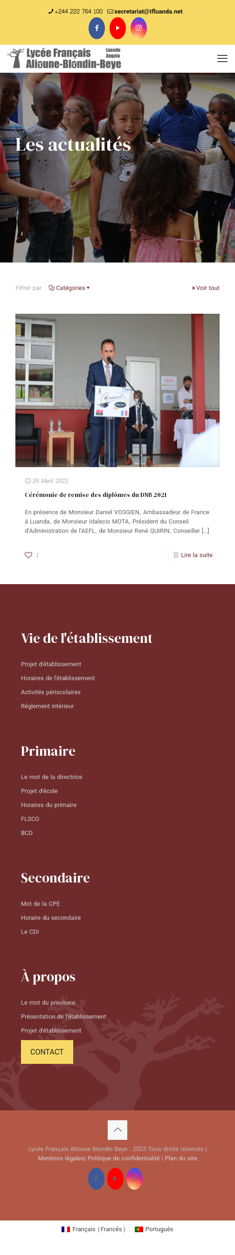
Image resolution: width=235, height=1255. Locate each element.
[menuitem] (93, 1230)
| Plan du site (179, 1158)
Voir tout (205, 288)
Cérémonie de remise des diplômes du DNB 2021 (95, 495)
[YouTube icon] (118, 28)
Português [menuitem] (159, 1229)
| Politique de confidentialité (121, 1158)
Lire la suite (197, 555)
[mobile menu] (222, 59)
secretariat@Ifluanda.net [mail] (148, 11)
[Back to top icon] (117, 1130)
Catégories (69, 288)
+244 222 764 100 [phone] (79, 11)
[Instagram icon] (139, 28)
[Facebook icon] (97, 28)
